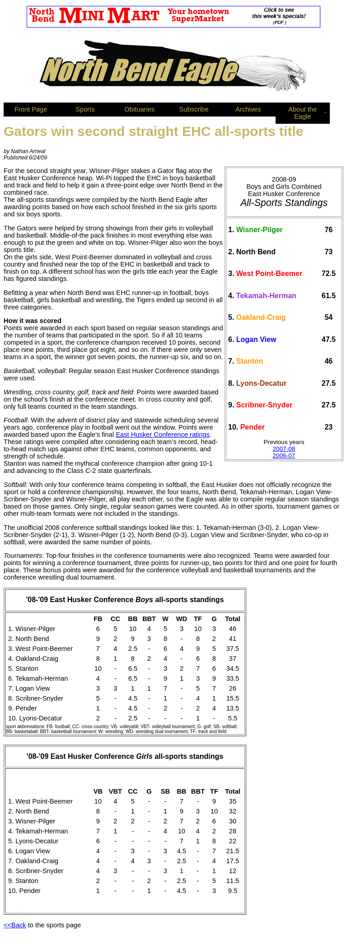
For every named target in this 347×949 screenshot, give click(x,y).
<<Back (15, 925)
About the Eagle (302, 113)
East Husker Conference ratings (163, 434)
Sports (84, 109)
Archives (248, 109)
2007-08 (284, 448)
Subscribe (194, 109)
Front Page (30, 109)
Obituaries (139, 109)
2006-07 (284, 455)
